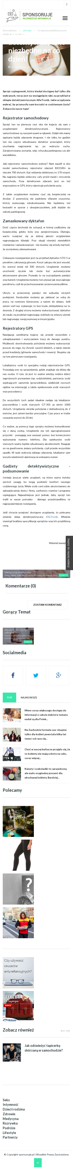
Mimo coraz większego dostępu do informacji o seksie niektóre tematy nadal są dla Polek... (46, 715)
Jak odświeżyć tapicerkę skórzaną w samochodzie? (44, 1048)
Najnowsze (29, 697)
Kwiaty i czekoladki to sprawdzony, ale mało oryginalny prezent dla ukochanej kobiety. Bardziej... (46, 773)
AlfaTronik (52, 516)
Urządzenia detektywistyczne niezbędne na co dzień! (36, 46)
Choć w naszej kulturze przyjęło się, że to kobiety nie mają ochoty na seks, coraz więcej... (47, 754)
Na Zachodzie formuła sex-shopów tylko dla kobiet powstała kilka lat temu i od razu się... (46, 734)
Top (9, 697)
